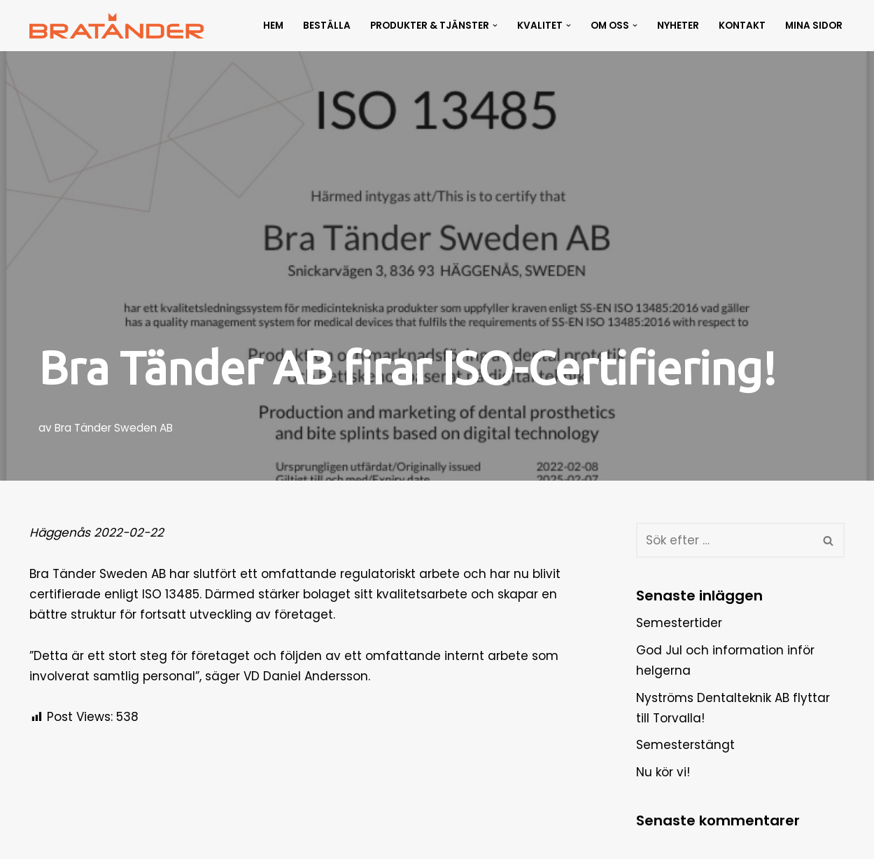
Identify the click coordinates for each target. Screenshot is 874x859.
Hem (273, 25)
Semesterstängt (685, 744)
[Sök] (725, 540)
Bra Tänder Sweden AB (114, 427)
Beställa (327, 25)
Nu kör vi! (663, 772)
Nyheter (678, 25)
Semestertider (679, 622)
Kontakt (742, 25)
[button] (495, 25)
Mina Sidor (814, 25)
